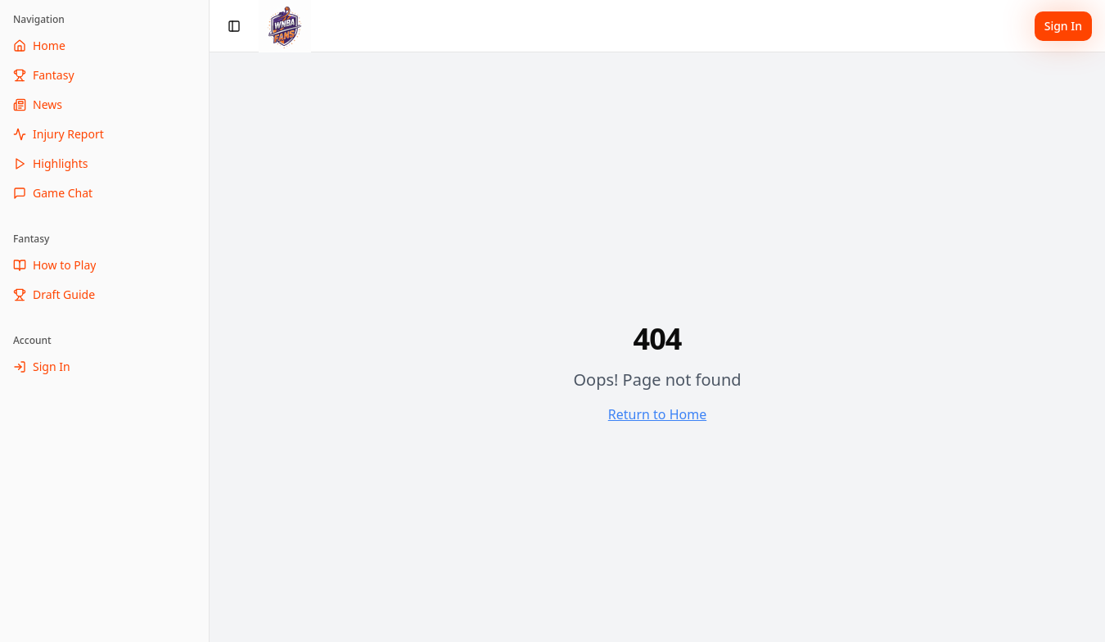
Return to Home (657, 414)
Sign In (1063, 26)
